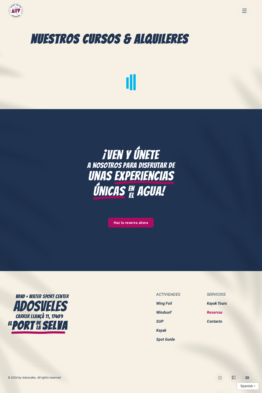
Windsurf (163, 312)
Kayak (161, 330)
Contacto (214, 321)
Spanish (246, 386)
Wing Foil (164, 303)
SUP (159, 321)
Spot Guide (165, 339)
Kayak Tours (217, 303)
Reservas (214, 312)
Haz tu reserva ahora (131, 223)
